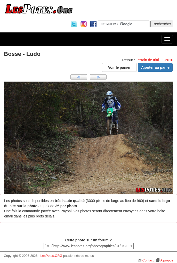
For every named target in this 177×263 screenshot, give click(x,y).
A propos (166, 260)
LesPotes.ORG (51, 256)
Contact (148, 260)
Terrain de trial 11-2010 (154, 60)
